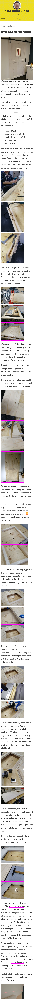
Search (31, 19)
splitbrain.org (17, 11)
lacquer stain (17, 735)
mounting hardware (16, 906)
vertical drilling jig (17, 962)
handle (21, 977)
